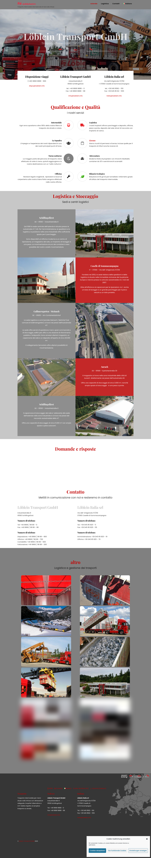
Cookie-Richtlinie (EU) (81, 788)
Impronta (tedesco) (98, 788)
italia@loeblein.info (114, 96)
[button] (147, 839)
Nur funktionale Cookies (117, 851)
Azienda (93, 3)
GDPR (50, 788)
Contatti (116, 3)
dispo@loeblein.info (37, 86)
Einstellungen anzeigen (138, 851)
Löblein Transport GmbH (26, 841)
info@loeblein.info (75, 96)
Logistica (105, 3)
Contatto (58, 788)
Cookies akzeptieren (97, 851)
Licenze (92, 140)
